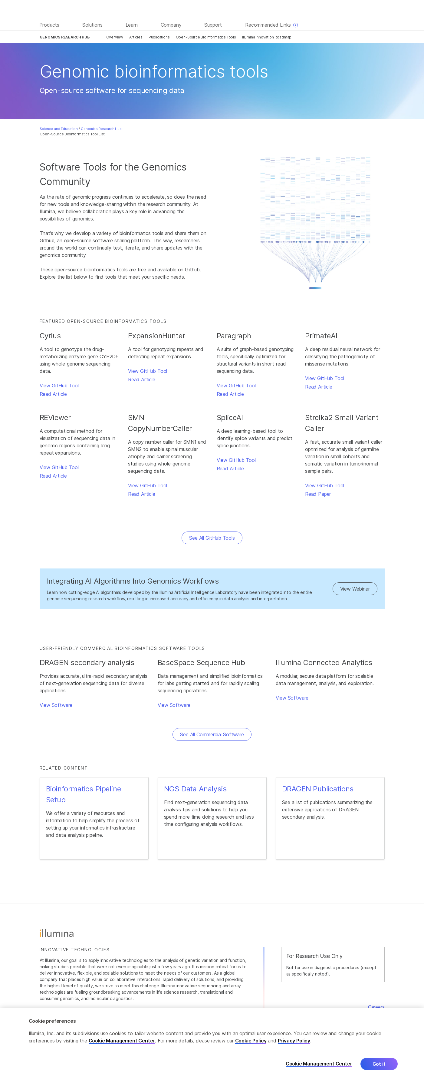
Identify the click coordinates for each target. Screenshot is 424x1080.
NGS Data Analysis (195, 788)
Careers (376, 1007)
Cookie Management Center (122, 1047)
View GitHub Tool (59, 386)
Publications (159, 37)
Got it (379, 1070)
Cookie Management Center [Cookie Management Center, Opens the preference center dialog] (319, 1070)
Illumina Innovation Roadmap (266, 37)
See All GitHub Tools (212, 538)
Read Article (53, 394)
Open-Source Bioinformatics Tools (206, 37)
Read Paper (318, 494)
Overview (114, 37)
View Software (56, 705)
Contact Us (371, 1014)
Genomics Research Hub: (101, 129)
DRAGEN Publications (318, 788)
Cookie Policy (251, 1047)
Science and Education (59, 129)
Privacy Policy (294, 1047)
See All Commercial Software (212, 734)
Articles (136, 37)
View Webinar (355, 589)
